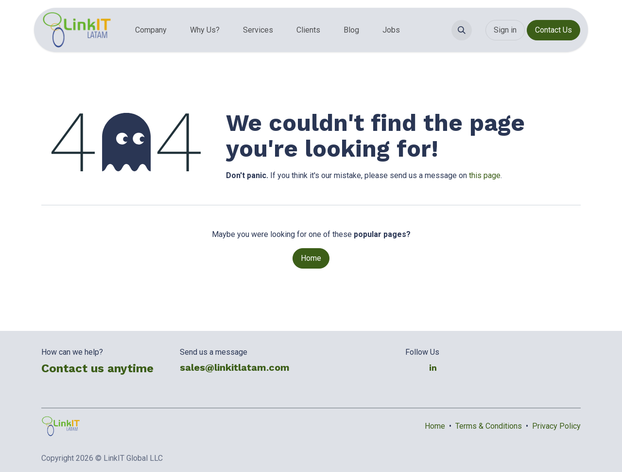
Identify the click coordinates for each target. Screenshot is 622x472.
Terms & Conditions (488, 426)
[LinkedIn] (433, 367)
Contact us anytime (97, 368)
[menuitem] (150, 30)
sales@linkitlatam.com (235, 367)
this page (485, 175)
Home (311, 258)
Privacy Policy (556, 426)
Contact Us (553, 30)
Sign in (505, 30)
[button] (461, 30)
